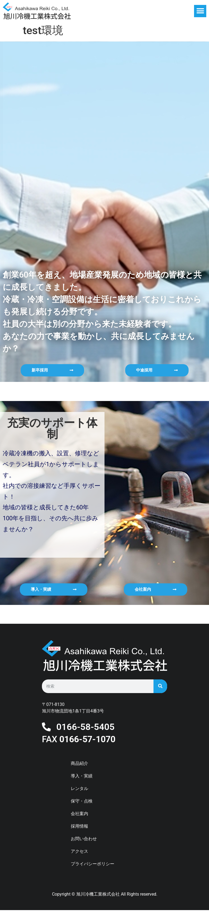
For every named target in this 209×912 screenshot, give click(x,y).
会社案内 (79, 815)
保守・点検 (82, 803)
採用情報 (79, 828)
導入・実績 (82, 777)
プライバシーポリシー (92, 865)
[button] (200, 11)
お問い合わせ (84, 840)
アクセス (79, 853)
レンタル (79, 790)
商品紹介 (79, 765)
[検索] (160, 686)
